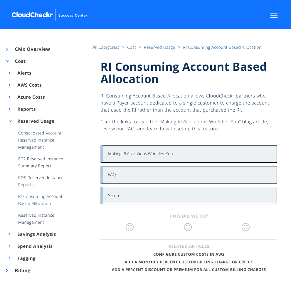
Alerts (24, 73)
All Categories (106, 47)
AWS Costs (29, 85)
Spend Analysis (34, 246)
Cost (20, 61)
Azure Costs (30, 97)
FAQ (112, 174)
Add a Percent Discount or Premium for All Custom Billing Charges (189, 269)
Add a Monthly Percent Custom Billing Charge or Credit (189, 262)
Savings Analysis (36, 234)
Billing (22, 270)
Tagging (26, 258)
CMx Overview (32, 49)
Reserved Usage (35, 121)
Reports (26, 109)
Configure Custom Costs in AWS (188, 254)
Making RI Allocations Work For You (140, 154)
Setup (113, 195)
